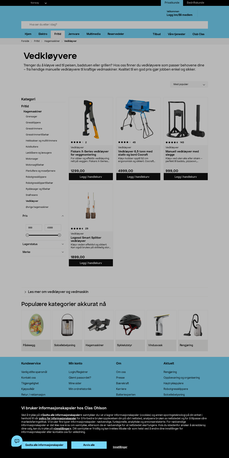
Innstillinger (120, 447)
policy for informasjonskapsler (57, 418)
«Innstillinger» (62, 428)
